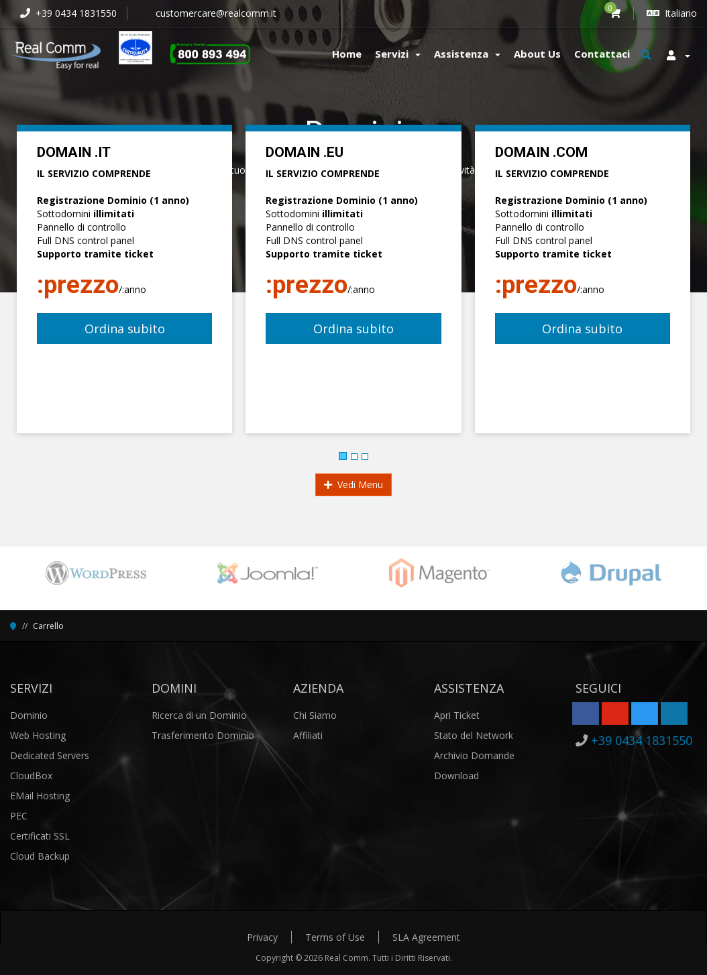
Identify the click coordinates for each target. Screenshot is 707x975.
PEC (19, 815)
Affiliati (308, 735)
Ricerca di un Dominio (199, 715)
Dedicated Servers (49, 755)
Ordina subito (125, 329)
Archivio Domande (474, 755)
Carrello (48, 626)
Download (456, 775)
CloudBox (31, 775)
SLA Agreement (426, 937)
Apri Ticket (457, 715)
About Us (537, 53)
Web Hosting (38, 735)
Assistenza (467, 53)
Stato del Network (473, 735)
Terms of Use (335, 937)
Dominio (29, 715)
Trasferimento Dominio (203, 735)
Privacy (262, 937)
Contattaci (602, 53)
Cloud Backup (40, 856)
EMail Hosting (40, 795)
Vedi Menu (353, 484)
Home (347, 53)
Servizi (398, 53)
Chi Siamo (315, 715)
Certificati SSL (40, 835)
